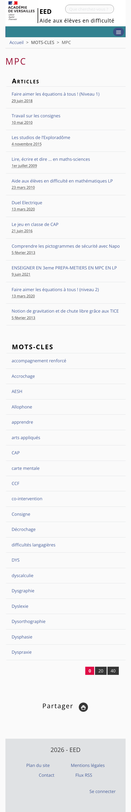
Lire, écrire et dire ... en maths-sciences (51, 159)
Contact (46, 775)
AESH (17, 391)
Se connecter (103, 791)
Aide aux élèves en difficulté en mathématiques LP (62, 181)
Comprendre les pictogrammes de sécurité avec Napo (66, 246)
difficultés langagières (33, 545)
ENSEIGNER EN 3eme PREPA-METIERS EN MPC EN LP (64, 268)
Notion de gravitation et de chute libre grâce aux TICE (65, 311)
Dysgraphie (23, 591)
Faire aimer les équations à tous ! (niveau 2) (55, 289)
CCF (15, 483)
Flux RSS (84, 775)
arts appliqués (26, 437)
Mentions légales (87, 765)
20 (100, 671)
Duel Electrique (27, 203)
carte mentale (26, 468)
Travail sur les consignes (36, 116)
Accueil (16, 42)
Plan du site (38, 765)
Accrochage (23, 376)
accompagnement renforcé (39, 361)
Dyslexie (20, 606)
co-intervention (27, 499)
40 (113, 671)
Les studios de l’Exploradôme (41, 137)
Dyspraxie (22, 652)
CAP (16, 453)
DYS (15, 560)
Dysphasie (22, 637)
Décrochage (23, 529)
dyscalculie (23, 575)
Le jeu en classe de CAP (35, 224)
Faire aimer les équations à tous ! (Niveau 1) (55, 94)
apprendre (22, 422)
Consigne (21, 514)
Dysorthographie (28, 621)
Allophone (22, 407)
